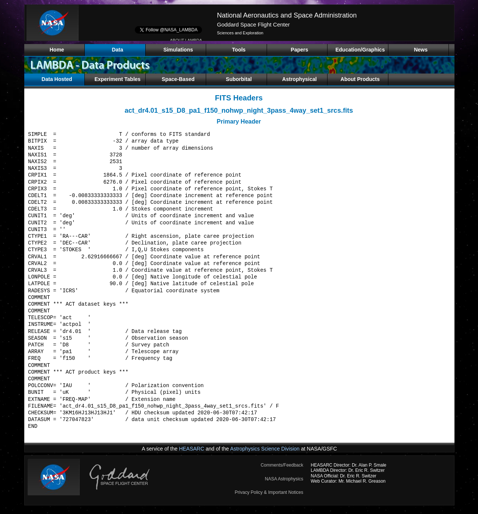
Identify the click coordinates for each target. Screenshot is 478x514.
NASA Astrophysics (284, 479)
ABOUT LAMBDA (186, 40)
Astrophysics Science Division (264, 449)
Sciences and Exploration (240, 33)
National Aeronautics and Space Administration (287, 15)
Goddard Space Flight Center (253, 24)
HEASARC (191, 449)
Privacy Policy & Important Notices (269, 492)
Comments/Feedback (282, 465)
